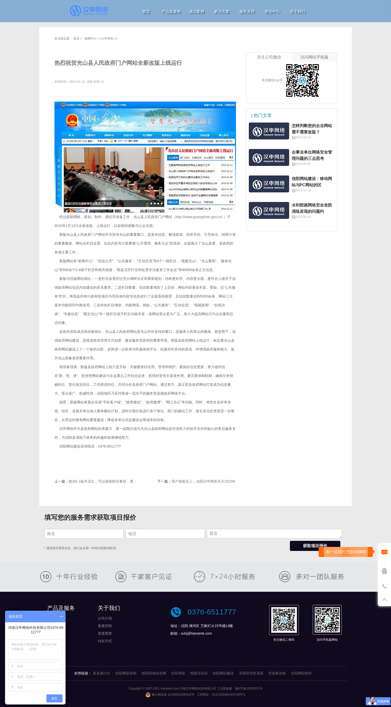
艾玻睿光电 (277, 673)
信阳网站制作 (301, 673)
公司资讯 (107, 38)
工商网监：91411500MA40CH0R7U (221, 694)
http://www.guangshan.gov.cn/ (199, 217)
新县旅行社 (101, 673)
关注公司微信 (269, 57)
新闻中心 (90, 38)
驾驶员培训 (199, 673)
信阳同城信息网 (153, 673)
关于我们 (297, 11)
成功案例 (196, 11)
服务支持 (247, 11)
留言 (274, 533)
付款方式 (105, 641)
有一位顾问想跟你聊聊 (346, 552)
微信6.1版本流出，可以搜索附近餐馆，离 (101, 481)
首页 (146, 11)
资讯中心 (272, 11)
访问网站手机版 (314, 57)
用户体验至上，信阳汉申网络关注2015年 (203, 481)
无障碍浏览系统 (251, 673)
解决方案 (221, 11)
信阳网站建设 (223, 673)
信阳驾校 (178, 673)
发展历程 (105, 626)
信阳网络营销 (125, 673)
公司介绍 (105, 618)
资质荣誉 (105, 633)
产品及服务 (171, 11)
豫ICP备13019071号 (249, 688)
